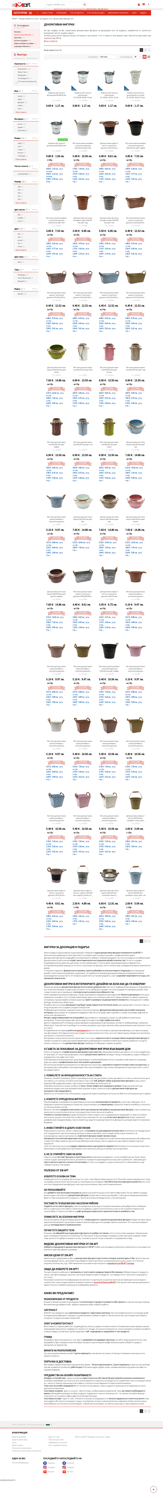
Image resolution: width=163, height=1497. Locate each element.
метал (22, 124)
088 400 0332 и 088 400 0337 (97, 9)
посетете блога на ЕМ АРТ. (105, 1282)
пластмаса (23, 130)
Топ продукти (77, 13)
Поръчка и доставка (56, 1440)
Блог (134, 13)
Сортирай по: (93, 57)
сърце (21, 150)
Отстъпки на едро (96, 13)
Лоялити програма (19, 1437)
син (20, 243)
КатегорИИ (23, 13)
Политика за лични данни (21, 1448)
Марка (18, 289)
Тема (17, 269)
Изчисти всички (32, 58)
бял (20, 215)
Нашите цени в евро (19, 1440)
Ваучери (18, 32)
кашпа (22, 96)
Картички (19, 38)
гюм (20, 109)
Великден (23, 275)
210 (20, 199)
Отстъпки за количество (26, 82)
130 (20, 190)
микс (21, 262)
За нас (14, 1442)
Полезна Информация (20, 1463)
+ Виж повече (21, 112)
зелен (21, 246)
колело (22, 153)
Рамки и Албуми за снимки (25, 43)
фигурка (22, 102)
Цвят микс (20, 257)
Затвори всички (19, 28)
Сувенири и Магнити (23, 46)
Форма (19, 138)
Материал (20, 119)
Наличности (21, 64)
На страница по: (126, 57)
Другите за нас (54, 1437)
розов (21, 240)
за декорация (24, 174)
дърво (21, 127)
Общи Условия (17, 1445)
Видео (143, 13)
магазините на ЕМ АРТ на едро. (120, 1263)
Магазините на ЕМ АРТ (118, 13)
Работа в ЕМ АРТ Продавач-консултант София (92, 1437)
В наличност (24, 69)
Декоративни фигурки (24, 35)
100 (20, 193)
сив (20, 237)
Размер (19, 181)
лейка (21, 105)
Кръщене (22, 281)
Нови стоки (47, 13)
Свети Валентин (25, 278)
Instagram (49, 1467)
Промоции (61, 13)
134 (20, 196)
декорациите (83, 1030)
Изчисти (34, 64)
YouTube (48, 1472)
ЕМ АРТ (22, 294)
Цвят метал (20, 209)
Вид (17, 91)
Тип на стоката (22, 166)
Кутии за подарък (22, 41)
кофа (21, 99)
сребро (22, 218)
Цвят (18, 229)
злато (21, 221)
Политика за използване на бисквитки (26, 1451)
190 (20, 187)
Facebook (49, 1463)
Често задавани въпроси (58, 1445)
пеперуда (22, 156)
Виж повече (50, 41)
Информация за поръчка (58, 1442)
